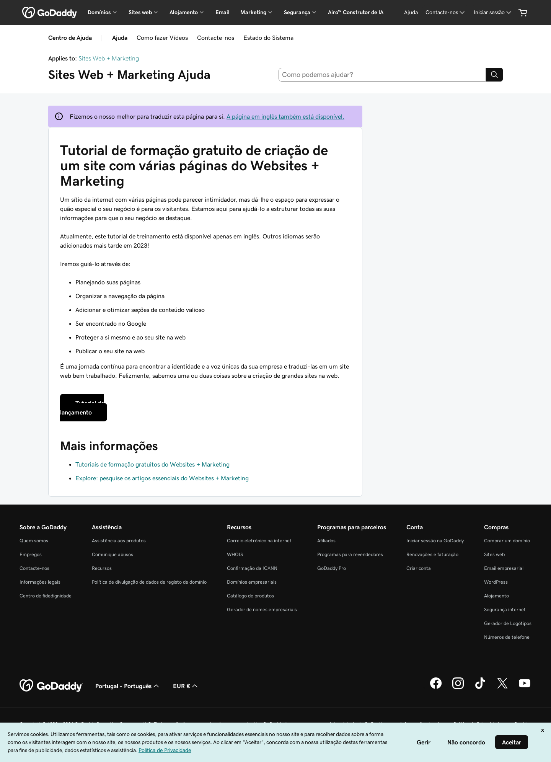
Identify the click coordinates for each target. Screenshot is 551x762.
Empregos (31, 554)
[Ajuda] (411, 12)
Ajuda (119, 37)
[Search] (494, 75)
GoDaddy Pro (331, 568)
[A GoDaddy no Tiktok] (480, 688)
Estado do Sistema (268, 37)
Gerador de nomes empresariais (262, 609)
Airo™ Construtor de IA (355, 12)
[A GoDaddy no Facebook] (436, 688)
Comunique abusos (112, 554)
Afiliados (326, 540)
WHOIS (235, 554)
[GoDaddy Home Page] (51, 685)
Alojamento (496, 595)
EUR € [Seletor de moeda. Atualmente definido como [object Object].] (186, 685)
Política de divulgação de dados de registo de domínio (149, 581)
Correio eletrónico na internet (259, 540)
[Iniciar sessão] (493, 12)
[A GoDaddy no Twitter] (502, 688)
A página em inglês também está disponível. (285, 116)
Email (222, 12)
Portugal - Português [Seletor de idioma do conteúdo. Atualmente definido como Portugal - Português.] (128, 685)
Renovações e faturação (432, 554)
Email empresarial (503, 568)
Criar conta (418, 568)
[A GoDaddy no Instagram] (458, 688)
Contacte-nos (215, 37)
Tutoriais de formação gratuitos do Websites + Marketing (152, 464)
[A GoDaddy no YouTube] (524, 688)
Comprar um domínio (507, 540)
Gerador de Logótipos (507, 623)
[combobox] (382, 74)
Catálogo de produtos (250, 595)
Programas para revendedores (350, 554)
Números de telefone (507, 637)
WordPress (496, 581)
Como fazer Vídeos (162, 37)
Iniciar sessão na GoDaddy (435, 540)
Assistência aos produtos (119, 540)
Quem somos (34, 540)
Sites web (494, 554)
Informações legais (40, 581)
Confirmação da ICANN (252, 568)
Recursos (102, 568)
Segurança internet (505, 609)
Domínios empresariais (252, 581)
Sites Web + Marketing (108, 58)
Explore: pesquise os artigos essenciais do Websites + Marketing (162, 478)
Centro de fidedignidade (46, 595)
